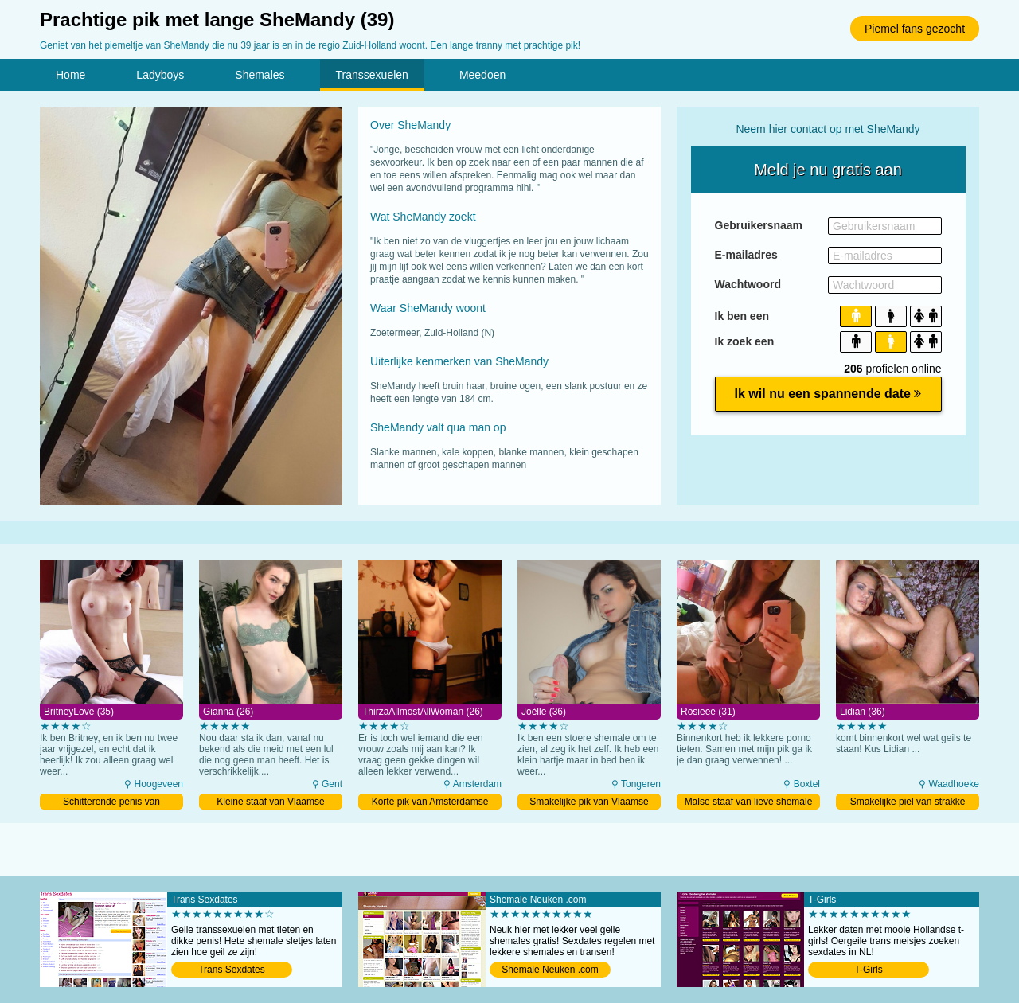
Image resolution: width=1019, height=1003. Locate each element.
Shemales (259, 74)
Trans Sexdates (231, 969)
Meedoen (482, 74)
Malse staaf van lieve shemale (749, 801)
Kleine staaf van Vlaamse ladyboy (270, 803)
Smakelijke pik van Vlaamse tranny (588, 803)
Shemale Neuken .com (550, 969)
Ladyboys (160, 74)
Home (70, 74)
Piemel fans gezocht (915, 28)
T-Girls (868, 969)
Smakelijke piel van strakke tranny (908, 803)
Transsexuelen (372, 74)
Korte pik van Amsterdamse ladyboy (430, 803)
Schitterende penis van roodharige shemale (111, 803)
